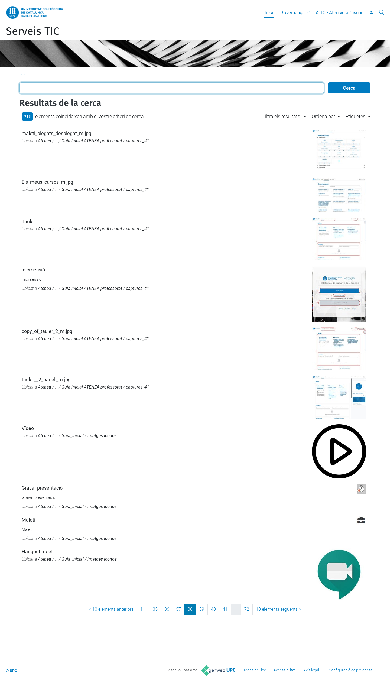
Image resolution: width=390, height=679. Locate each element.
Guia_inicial (72, 435)
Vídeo (28, 428)
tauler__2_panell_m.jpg (46, 379)
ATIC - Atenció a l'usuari (340, 12)
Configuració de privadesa (351, 670)
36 (166, 609)
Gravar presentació (42, 488)
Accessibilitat (285, 670)
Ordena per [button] (323, 116)
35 (155, 609)
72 (246, 609)
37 (178, 609)
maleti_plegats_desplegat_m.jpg (56, 133)
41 (225, 609)
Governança (292, 12)
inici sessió (33, 270)
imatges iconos (102, 435)
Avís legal (311, 670)
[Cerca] (381, 12)
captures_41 (137, 140)
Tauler (28, 221)
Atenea (44, 140)
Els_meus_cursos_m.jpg (47, 182)
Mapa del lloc (255, 670)
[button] (309, 12)
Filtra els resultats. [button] (281, 116)
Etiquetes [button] (355, 116)
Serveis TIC (32, 31)
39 (201, 609)
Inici (269, 12)
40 (213, 609)
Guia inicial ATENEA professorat (91, 140)
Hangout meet (37, 551)
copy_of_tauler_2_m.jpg (47, 331)
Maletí (28, 520)
